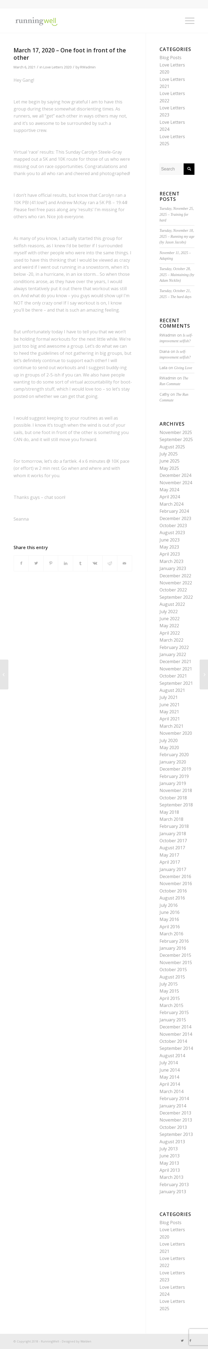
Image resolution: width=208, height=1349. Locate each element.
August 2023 (172, 533)
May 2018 (169, 812)
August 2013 (172, 1142)
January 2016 (173, 948)
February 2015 (174, 1012)
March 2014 (171, 1091)
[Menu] (187, 20)
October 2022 (173, 590)
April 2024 (170, 497)
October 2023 (173, 525)
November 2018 (176, 790)
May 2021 (169, 712)
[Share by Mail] (124, 563)
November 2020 (176, 733)
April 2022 (170, 633)
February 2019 (174, 776)
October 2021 (173, 676)
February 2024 (174, 511)
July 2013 (169, 1149)
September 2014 (176, 1048)
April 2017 (170, 862)
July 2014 (169, 1063)
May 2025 (169, 468)
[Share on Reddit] (110, 563)
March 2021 (171, 726)
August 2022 (172, 604)
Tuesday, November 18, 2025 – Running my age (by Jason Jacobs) (177, 236)
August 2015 (172, 977)
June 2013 (170, 1156)
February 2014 (174, 1098)
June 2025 (170, 461)
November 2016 (176, 883)
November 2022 (176, 583)
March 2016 (171, 934)
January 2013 (173, 1192)
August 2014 (172, 1056)
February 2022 (174, 647)
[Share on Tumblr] (80, 563)
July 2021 (169, 697)
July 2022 (169, 612)
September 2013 (176, 1134)
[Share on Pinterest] (51, 563)
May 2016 (169, 919)
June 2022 (170, 619)
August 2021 (172, 690)
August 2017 (172, 848)
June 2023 (170, 540)
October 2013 (173, 1127)
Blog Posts (170, 58)
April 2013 (170, 1170)
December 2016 (175, 876)
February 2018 (174, 826)
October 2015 (173, 970)
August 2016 (172, 898)
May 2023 (169, 547)
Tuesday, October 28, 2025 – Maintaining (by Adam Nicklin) (177, 275)
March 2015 (171, 1005)
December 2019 (175, 769)
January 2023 (173, 568)
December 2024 (175, 475)
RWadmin (88, 67)
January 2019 (173, 783)
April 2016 (170, 927)
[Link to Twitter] (182, 1341)
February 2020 (174, 755)
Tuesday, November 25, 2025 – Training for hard (177, 214)
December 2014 (175, 1027)
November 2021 (176, 669)
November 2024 (176, 483)
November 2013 (176, 1120)
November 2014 (176, 1034)
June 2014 (170, 1070)
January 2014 (173, 1106)
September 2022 (176, 597)
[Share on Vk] (95, 563)
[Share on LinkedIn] (65, 563)
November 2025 (176, 432)
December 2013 (175, 1113)
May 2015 (169, 991)
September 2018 (176, 805)
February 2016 (174, 941)
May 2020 (169, 747)
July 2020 (169, 740)
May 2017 (169, 855)
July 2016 (169, 905)
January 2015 (173, 1020)
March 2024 (171, 504)
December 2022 (175, 576)
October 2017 (173, 841)
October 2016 (173, 891)
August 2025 (172, 447)
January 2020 (173, 762)
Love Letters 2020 (57, 67)
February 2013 (174, 1185)
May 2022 (169, 626)
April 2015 (170, 998)
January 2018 (173, 834)
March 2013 (171, 1177)
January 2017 (173, 869)
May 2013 (169, 1163)
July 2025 (169, 454)
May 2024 (169, 490)
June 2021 (170, 705)
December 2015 (175, 955)
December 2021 (175, 661)
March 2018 (171, 819)
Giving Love (183, 368)
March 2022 (171, 640)
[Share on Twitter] (36, 563)
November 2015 (176, 962)
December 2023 (175, 518)
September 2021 (176, 683)
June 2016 (170, 912)
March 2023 (171, 561)
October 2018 (173, 798)
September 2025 (176, 439)
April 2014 (170, 1084)
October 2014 (173, 1041)
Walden (85, 1341)
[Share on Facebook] (21, 563)
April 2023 (170, 554)
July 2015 (169, 984)
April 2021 (170, 719)
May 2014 (169, 1077)
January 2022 (173, 654)
